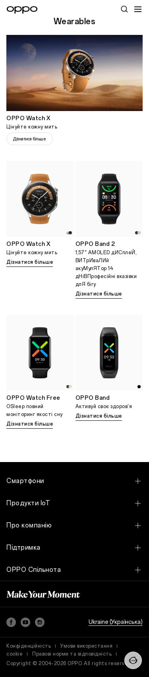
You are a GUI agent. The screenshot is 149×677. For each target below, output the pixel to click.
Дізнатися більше (29, 139)
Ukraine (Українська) (116, 622)
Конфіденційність (28, 646)
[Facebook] (11, 622)
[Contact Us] (133, 660)
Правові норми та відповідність (72, 654)
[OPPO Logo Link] (22, 10)
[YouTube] (25, 622)
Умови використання (86, 646)
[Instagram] (40, 622)
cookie (14, 654)
